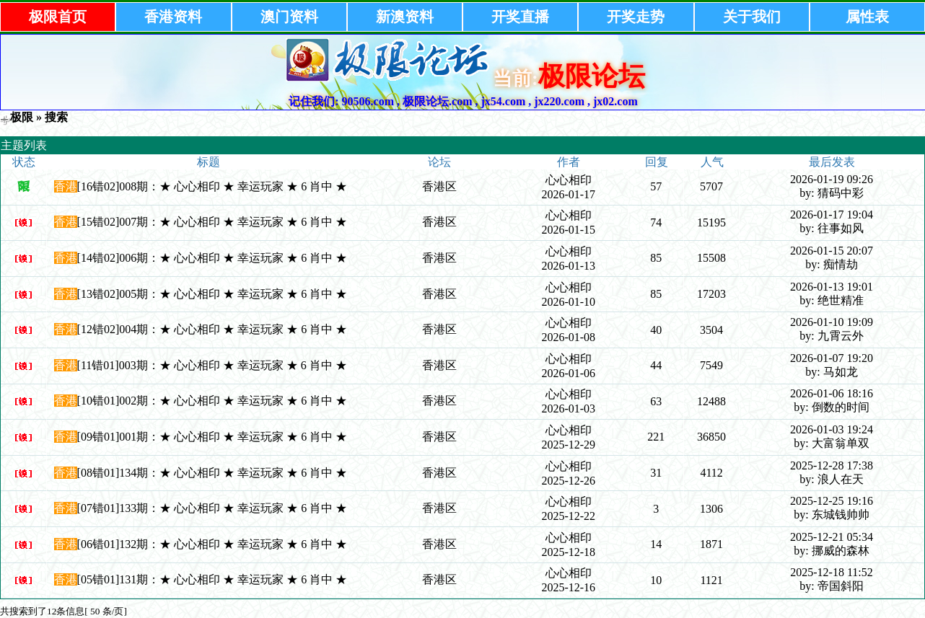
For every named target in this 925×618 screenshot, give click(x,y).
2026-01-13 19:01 (831, 287)
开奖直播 (520, 17)
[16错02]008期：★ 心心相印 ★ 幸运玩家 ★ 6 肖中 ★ (212, 186)
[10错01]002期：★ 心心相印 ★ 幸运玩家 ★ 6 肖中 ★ (212, 400)
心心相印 (568, 180)
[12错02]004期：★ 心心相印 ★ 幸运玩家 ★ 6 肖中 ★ (212, 329)
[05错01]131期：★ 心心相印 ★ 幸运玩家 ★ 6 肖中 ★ (212, 579)
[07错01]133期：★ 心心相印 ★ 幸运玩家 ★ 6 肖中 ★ (212, 508)
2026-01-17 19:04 (831, 214)
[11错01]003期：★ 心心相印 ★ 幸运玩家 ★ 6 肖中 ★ (212, 365)
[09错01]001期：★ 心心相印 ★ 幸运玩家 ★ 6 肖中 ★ (212, 437)
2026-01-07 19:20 (831, 358)
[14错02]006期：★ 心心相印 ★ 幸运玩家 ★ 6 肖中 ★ (212, 258)
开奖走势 (636, 17)
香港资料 (173, 17)
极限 (21, 117)
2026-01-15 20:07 (831, 250)
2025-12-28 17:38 (831, 465)
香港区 (439, 186)
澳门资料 (289, 17)
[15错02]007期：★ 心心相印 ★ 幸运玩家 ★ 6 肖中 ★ (212, 222)
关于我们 (752, 17)
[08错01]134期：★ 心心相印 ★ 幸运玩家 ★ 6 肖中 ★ (212, 473)
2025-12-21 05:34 (831, 537)
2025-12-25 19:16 (831, 501)
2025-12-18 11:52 (831, 572)
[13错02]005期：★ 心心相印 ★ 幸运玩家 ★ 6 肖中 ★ (212, 294)
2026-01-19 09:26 (831, 179)
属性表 (867, 17)
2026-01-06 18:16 (831, 393)
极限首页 (58, 17)
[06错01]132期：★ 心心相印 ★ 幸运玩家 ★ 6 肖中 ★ (212, 544)
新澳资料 (405, 17)
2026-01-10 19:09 (831, 322)
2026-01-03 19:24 (831, 429)
